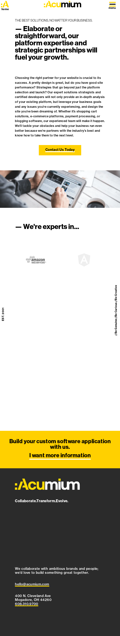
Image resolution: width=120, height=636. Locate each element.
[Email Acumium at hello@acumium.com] (32, 584)
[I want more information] (60, 449)
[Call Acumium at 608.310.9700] (26, 604)
